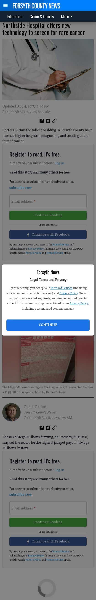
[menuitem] (68, 16)
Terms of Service (61, 288)
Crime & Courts (42, 16)
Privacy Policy (68, 293)
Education (14, 16)
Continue (48, 325)
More (67, 16)
